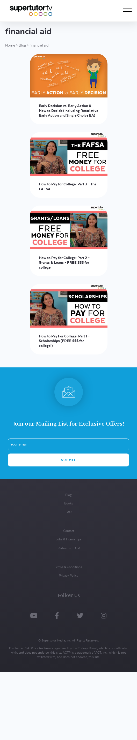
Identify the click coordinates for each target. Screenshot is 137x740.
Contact (68, 531)
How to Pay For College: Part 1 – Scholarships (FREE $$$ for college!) (64, 341)
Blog (22, 45)
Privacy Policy (68, 575)
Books (68, 503)
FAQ (68, 512)
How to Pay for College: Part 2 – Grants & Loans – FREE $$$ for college (64, 262)
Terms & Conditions (68, 567)
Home (10, 45)
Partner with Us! (68, 548)
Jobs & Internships (69, 539)
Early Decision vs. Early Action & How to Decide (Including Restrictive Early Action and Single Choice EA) (68, 110)
